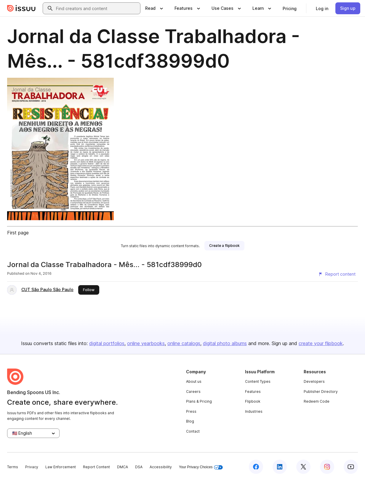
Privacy (31, 467)
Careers (193, 391)
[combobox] (97, 8)
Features (253, 391)
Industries (253, 411)
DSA (139, 467)
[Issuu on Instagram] (327, 467)
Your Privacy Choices (201, 467)
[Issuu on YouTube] (351, 467)
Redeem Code (316, 401)
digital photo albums (225, 343)
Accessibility (161, 467)
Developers (314, 381)
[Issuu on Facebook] (256, 467)
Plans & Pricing (199, 401)
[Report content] (337, 274)
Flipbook (252, 401)
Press (191, 411)
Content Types (257, 381)
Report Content (96, 467)
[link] (289, 8)
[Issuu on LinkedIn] (280, 467)
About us (193, 381)
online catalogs (183, 343)
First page (18, 233)
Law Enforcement (60, 467)
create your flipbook (321, 343)
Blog (190, 421)
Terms (12, 467)
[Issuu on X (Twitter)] (303, 467)
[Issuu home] (21, 8)
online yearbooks (146, 343)
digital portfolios (106, 343)
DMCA (122, 467)
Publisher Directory (321, 391)
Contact (193, 431)
